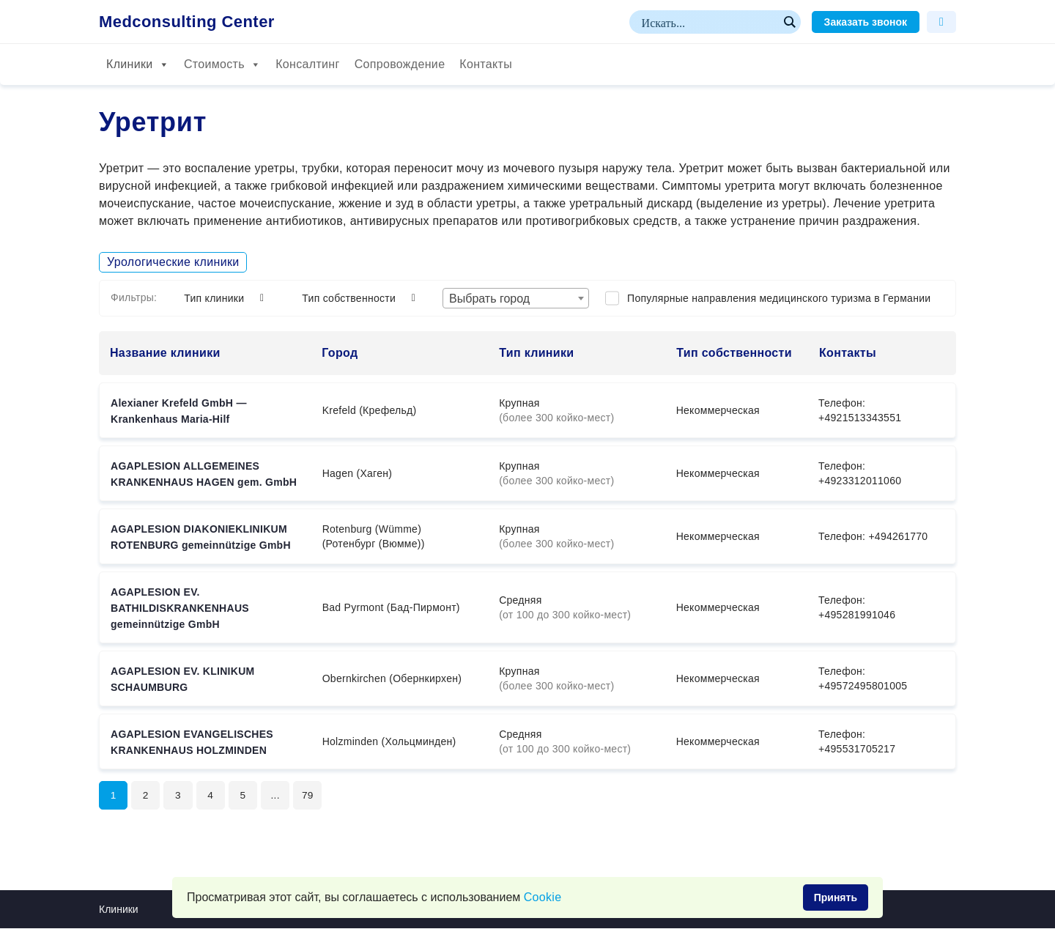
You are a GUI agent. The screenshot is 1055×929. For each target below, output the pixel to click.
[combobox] (516, 298)
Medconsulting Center (187, 22)
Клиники (137, 64)
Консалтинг (307, 64)
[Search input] (708, 22)
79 (311, 796)
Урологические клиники (173, 262)
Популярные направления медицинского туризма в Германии (778, 298)
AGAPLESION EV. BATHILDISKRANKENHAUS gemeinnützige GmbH (180, 608)
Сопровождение (400, 64)
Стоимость (222, 64)
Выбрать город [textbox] (489, 298)
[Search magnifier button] (789, 22)
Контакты (485, 64)
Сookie (543, 897)
